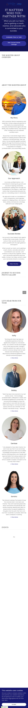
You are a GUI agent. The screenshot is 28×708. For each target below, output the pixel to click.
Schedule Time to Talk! (14, 37)
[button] (14, 358)
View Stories (14, 264)
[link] (14, 1)
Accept (14, 704)
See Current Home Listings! (14, 43)
